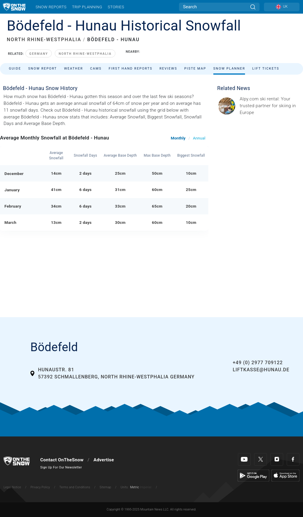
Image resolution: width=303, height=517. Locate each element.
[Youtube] (244, 459)
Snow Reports (51, 6)
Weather (73, 68)
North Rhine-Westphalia (85, 54)
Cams (96, 68)
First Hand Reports (130, 68)
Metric (134, 487)
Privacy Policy (40, 487)
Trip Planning (87, 6)
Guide (15, 68)
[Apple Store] (285, 475)
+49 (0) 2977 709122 (258, 362)
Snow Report (42, 68)
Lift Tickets (265, 68)
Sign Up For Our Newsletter (61, 467)
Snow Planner (229, 68)
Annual (199, 138)
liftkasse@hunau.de (261, 370)
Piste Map (195, 68)
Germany (38, 54)
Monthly (178, 138)
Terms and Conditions (74, 487)
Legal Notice (12, 487)
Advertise (104, 460)
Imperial (146, 487)
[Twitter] (260, 459)
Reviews (168, 68)
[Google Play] (253, 475)
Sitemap (105, 487)
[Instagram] (276, 459)
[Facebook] (293, 459)
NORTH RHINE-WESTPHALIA (44, 39)
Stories (116, 6)
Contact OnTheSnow (61, 460)
